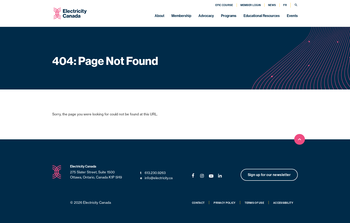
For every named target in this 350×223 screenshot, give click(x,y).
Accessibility (283, 202)
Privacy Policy (224, 202)
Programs (228, 15)
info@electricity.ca (156, 178)
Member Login (250, 5)
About (159, 15)
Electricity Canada (83, 166)
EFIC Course (224, 5)
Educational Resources (262, 15)
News (272, 5)
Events (292, 15)
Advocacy (206, 15)
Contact (198, 202)
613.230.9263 (153, 173)
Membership (181, 15)
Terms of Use (254, 202)
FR (285, 5)
